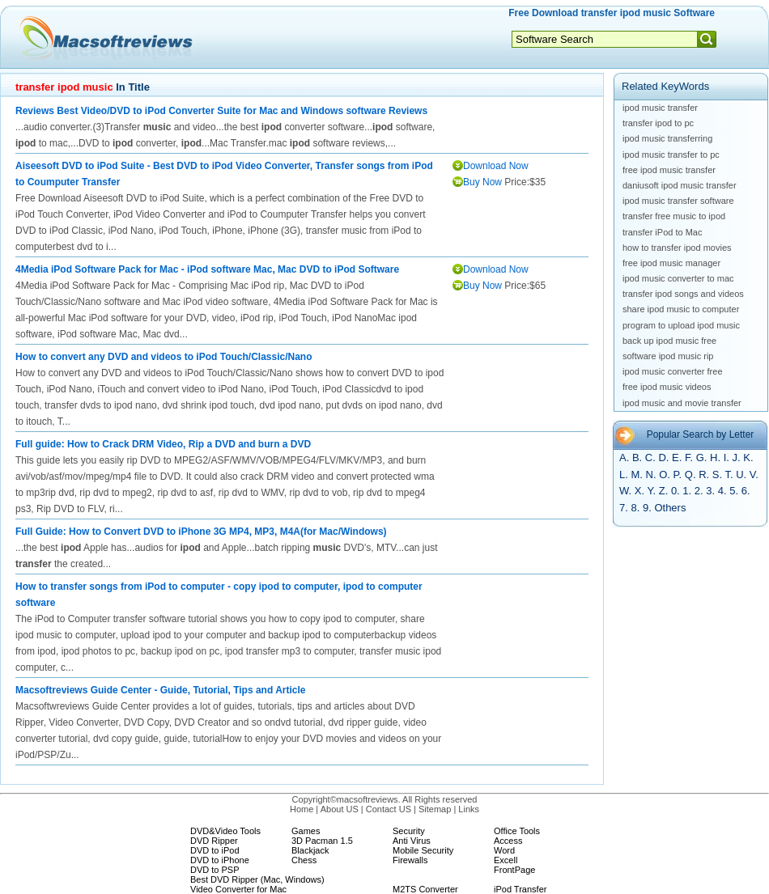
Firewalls (410, 860)
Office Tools (517, 831)
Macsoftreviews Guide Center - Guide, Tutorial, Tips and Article (160, 690)
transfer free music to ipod (673, 216)
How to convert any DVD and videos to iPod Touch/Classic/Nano (163, 356)
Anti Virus (412, 840)
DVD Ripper (214, 840)
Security (409, 831)
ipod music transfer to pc (671, 154)
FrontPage (514, 870)
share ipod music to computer (680, 309)
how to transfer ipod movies (677, 247)
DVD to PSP (215, 870)
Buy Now (482, 182)
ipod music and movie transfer (681, 403)
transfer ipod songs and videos (683, 294)
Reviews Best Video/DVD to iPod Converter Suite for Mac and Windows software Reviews (221, 111)
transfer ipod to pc (658, 123)
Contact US (388, 809)
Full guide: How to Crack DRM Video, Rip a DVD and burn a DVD (163, 444)
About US (340, 809)
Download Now (496, 166)
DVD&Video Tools (225, 831)
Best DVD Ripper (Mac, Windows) (257, 879)
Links (468, 809)
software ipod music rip (668, 356)
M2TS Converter (425, 889)
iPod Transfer (520, 889)
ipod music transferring (667, 138)
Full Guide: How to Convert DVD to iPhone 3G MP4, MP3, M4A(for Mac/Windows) (201, 531)
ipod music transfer (660, 107)
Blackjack (310, 850)
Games (305, 831)
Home (301, 809)
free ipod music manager (671, 263)
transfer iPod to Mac (662, 232)
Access (508, 840)
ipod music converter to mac (678, 278)
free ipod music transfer (669, 170)
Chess (304, 860)
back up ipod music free (669, 340)
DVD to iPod (215, 850)
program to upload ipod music (681, 325)
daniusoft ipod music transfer (679, 185)
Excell (505, 860)
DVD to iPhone (219, 860)
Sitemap (434, 809)
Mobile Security (423, 850)
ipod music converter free (672, 371)
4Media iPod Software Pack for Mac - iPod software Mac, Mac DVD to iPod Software (207, 269)
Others (670, 508)
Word (504, 850)
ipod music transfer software (678, 200)
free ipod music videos (666, 387)
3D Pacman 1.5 (322, 840)
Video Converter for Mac (238, 889)
